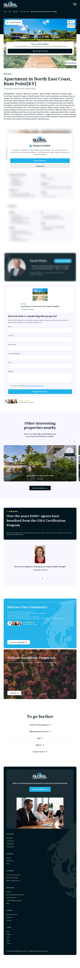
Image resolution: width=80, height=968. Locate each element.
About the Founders (12, 914)
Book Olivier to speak (12, 877)
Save (71, 22)
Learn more (40, 166)
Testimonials (10, 861)
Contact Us (10, 917)
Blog (40, 738)
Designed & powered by (39, 951)
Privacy (9, 943)
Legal (8, 940)
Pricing (9, 858)
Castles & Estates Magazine (40, 725)
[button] (74, 441)
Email (9, 362)
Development (10, 844)
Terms (8, 937)
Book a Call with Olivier (13, 880)
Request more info (40, 392)
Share (71, 26)
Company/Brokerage (14, 353)
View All (14, 693)
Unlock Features (40, 161)
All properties (10, 846)
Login (8, 931)
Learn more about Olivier (14, 875)
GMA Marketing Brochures (40, 731)
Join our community (18, 642)
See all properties (40, 488)
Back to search (14, 22)
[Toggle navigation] (74, 4)
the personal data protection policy (34, 385)
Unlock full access (40, 51)
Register (9, 934)
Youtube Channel (40, 752)
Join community (40, 789)
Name (9, 326)
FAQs (8, 863)
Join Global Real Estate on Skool (15, 894)
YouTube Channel (11, 897)
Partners (9, 920)
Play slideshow (70, 63)
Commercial (10, 841)
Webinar (40, 745)
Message (10, 371)
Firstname (11, 335)
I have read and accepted (26, 385)
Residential (10, 838)
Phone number (12, 344)
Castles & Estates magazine (14, 900)
